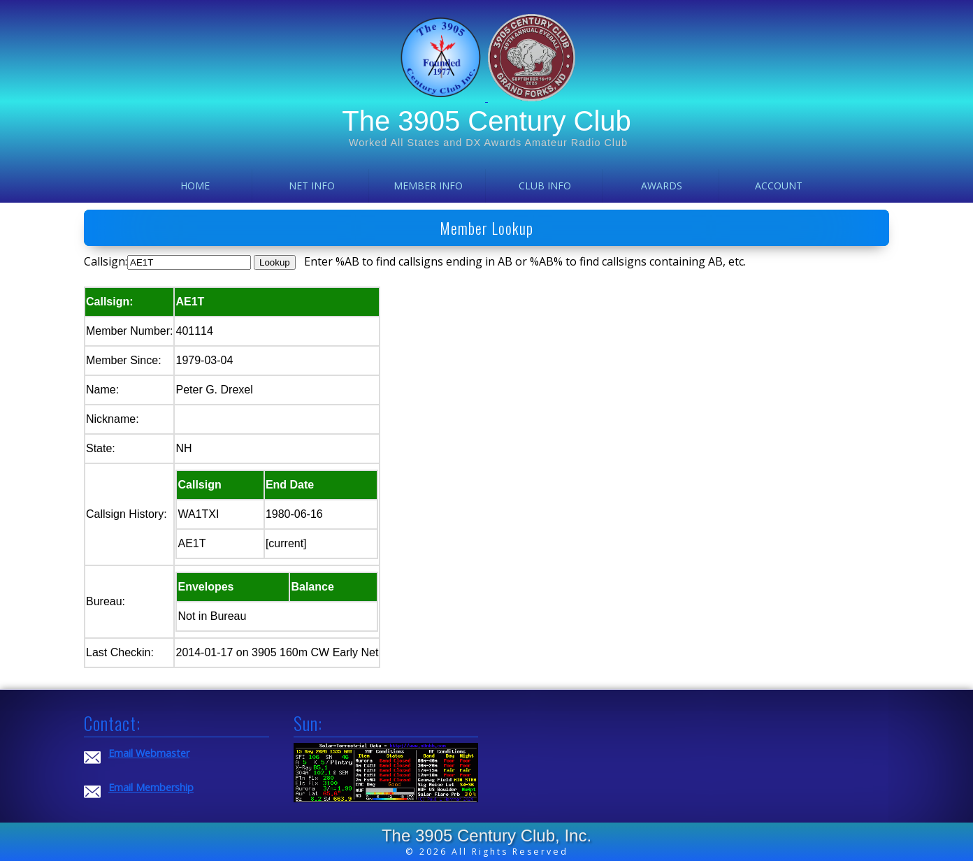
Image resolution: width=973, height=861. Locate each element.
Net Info (312, 185)
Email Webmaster (148, 753)
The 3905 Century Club (486, 121)
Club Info (545, 185)
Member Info (428, 185)
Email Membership (151, 787)
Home (195, 185)
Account (778, 185)
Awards (661, 185)
